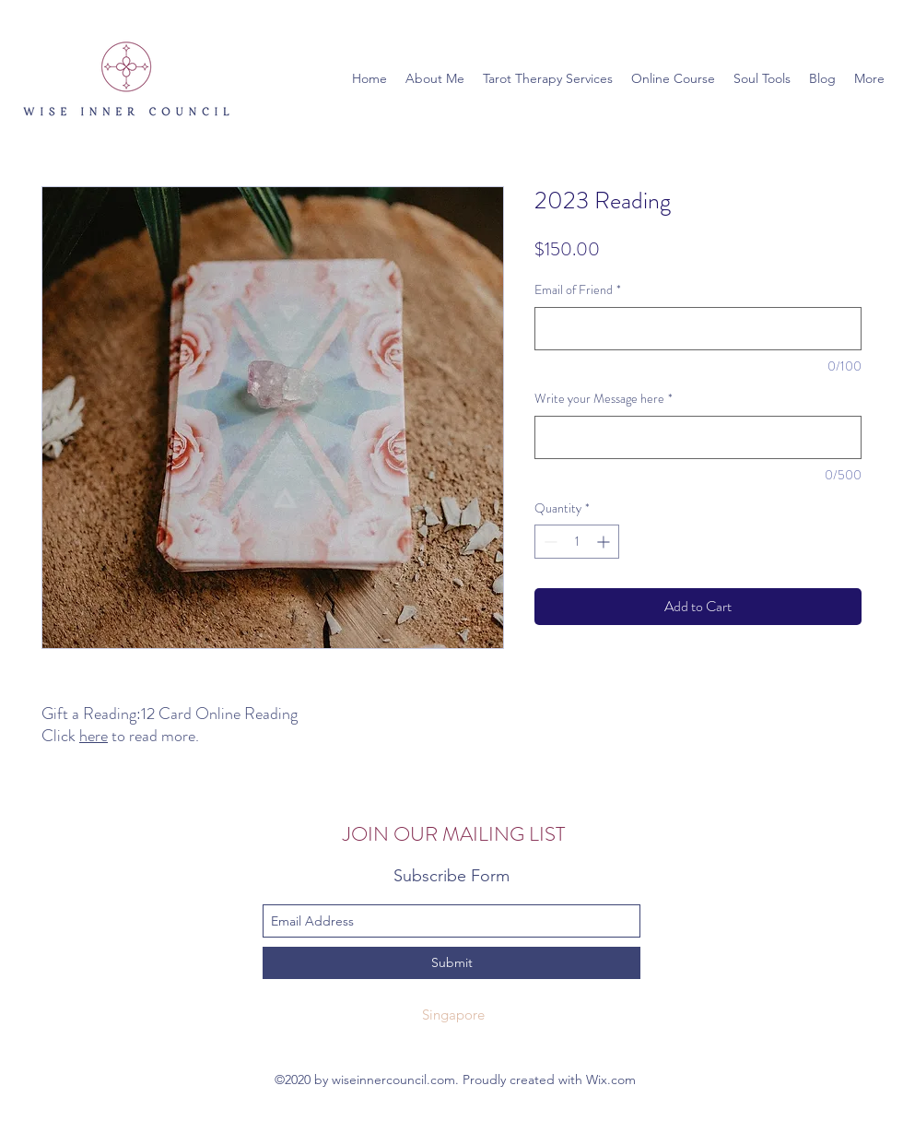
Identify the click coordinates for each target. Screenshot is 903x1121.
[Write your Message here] (698, 437)
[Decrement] (548, 541)
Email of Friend (577, 290)
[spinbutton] (576, 541)
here (93, 736)
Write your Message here (603, 398)
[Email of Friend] (698, 328)
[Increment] (604, 541)
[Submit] (451, 963)
